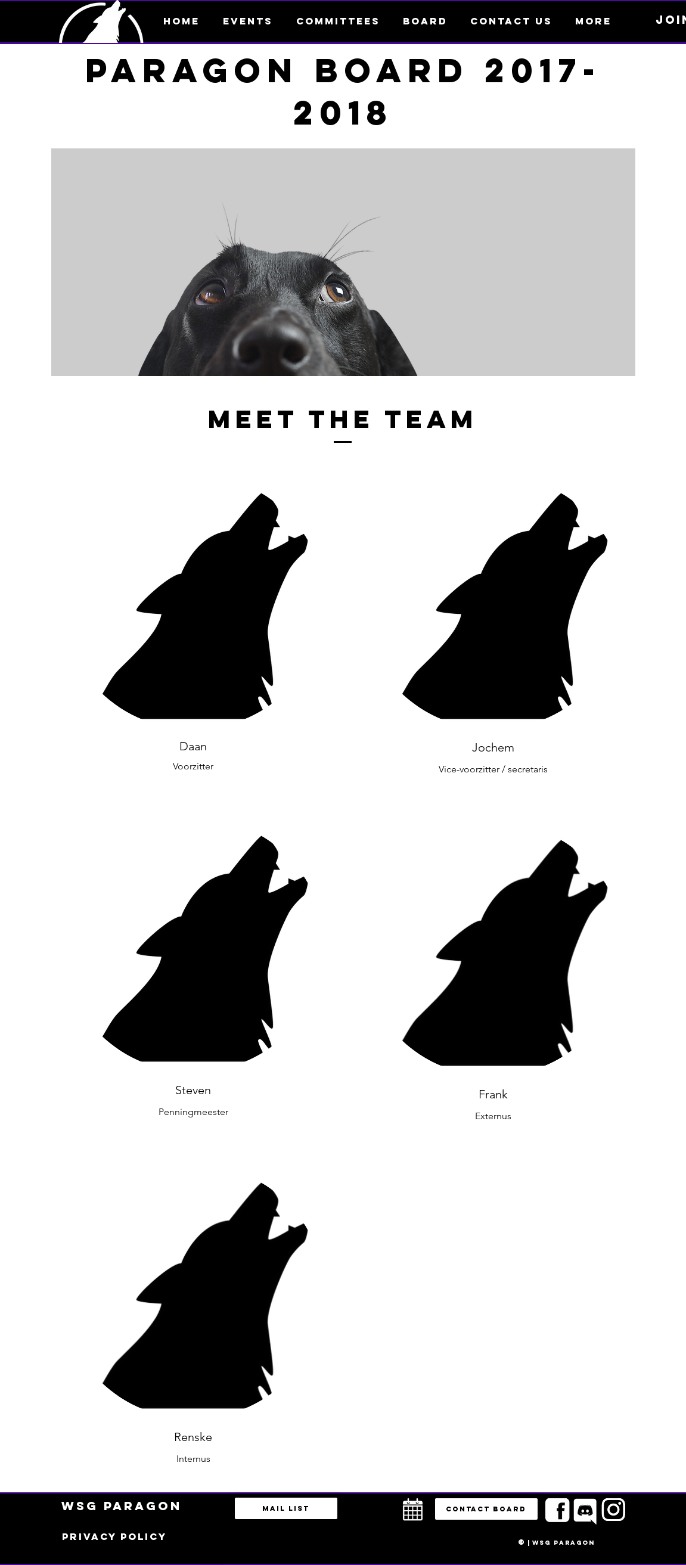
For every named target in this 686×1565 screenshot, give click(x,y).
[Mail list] (286, 1508)
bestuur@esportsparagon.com (210, 1562)
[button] (593, 21)
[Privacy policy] (114, 1537)
